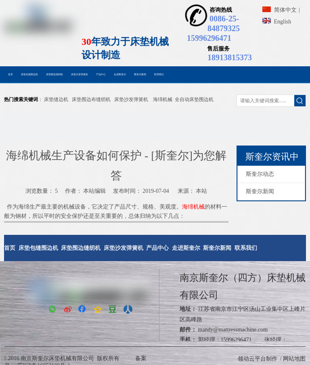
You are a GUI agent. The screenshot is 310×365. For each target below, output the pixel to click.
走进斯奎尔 (186, 248)
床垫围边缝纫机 (81, 248)
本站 (201, 191)
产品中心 (157, 248)
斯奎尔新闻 (260, 191)
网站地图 (294, 359)
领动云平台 (252, 359)
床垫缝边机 (56, 99)
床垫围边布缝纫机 (91, 99)
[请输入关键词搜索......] (265, 100)
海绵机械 (162, 99)
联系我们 (246, 248)
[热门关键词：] (300, 100)
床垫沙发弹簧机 (131, 99)
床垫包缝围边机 (38, 248)
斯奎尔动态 (260, 174)
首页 (9, 248)
